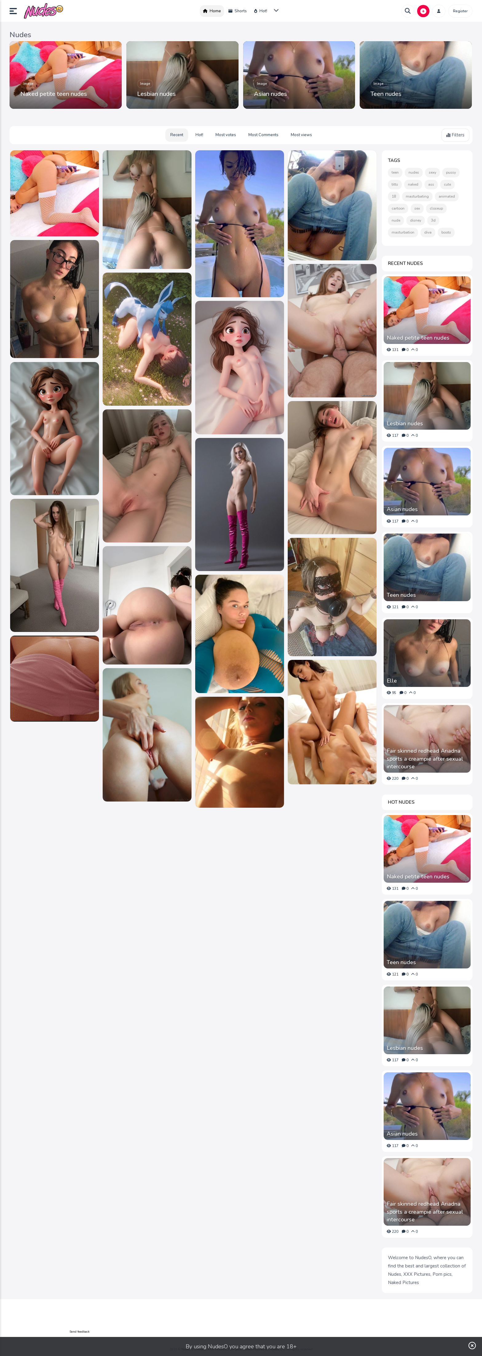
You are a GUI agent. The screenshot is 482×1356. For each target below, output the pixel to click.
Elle (392, 680)
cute (447, 184)
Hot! (260, 11)
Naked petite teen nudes (53, 94)
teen (395, 172)
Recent (176, 135)
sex (417, 208)
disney (415, 220)
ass (431, 184)
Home (212, 11)
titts (395, 184)
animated (447, 196)
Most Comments (263, 135)
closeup (436, 208)
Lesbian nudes (156, 94)
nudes (414, 172)
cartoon (398, 208)
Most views (301, 135)
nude (396, 220)
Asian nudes (270, 94)
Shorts (237, 11)
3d (433, 220)
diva (428, 232)
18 (394, 196)
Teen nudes (385, 94)
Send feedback (79, 1332)
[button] (16, 11)
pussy (451, 172)
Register (460, 11)
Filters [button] (455, 135)
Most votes (225, 135)
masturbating (417, 196)
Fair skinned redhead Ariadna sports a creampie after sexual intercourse (425, 758)
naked (413, 184)
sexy (432, 172)
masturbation (403, 232)
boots (446, 232)
